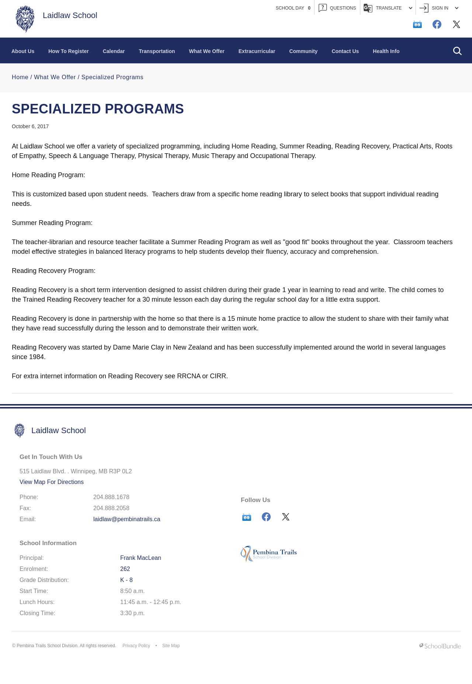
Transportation (157, 51)
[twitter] (456, 24)
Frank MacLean (140, 558)
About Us (22, 51)
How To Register (68, 51)
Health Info (386, 51)
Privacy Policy (136, 645)
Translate (388, 8)
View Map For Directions (52, 482)
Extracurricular (257, 51)
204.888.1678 (111, 497)
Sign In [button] (438, 8)
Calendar (114, 51)
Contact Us (345, 51)
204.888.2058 (111, 508)
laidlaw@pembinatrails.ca (126, 519)
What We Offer (207, 51)
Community (303, 51)
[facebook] (437, 24)
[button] (457, 50)
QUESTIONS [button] (337, 8)
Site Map (171, 645)
